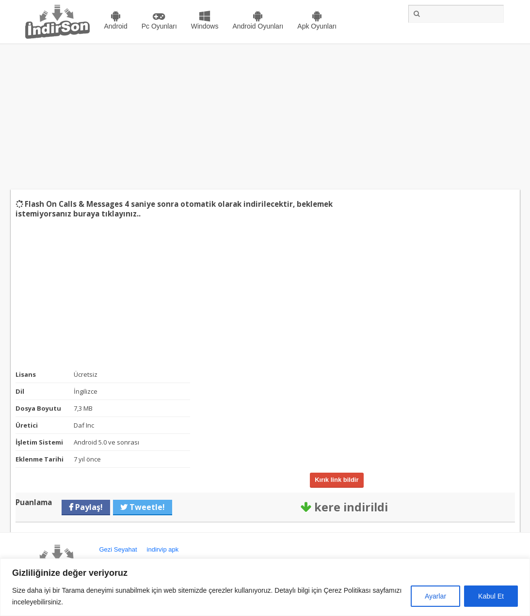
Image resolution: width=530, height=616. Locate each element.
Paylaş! (88, 507)
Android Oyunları (257, 26)
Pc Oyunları (159, 26)
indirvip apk (163, 549)
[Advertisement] (265, 117)
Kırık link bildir (336, 479)
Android (116, 26)
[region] (265, 587)
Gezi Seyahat (118, 549)
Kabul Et (491, 596)
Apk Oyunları (317, 26)
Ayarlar (435, 596)
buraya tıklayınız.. (107, 213)
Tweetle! (146, 507)
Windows (205, 26)
